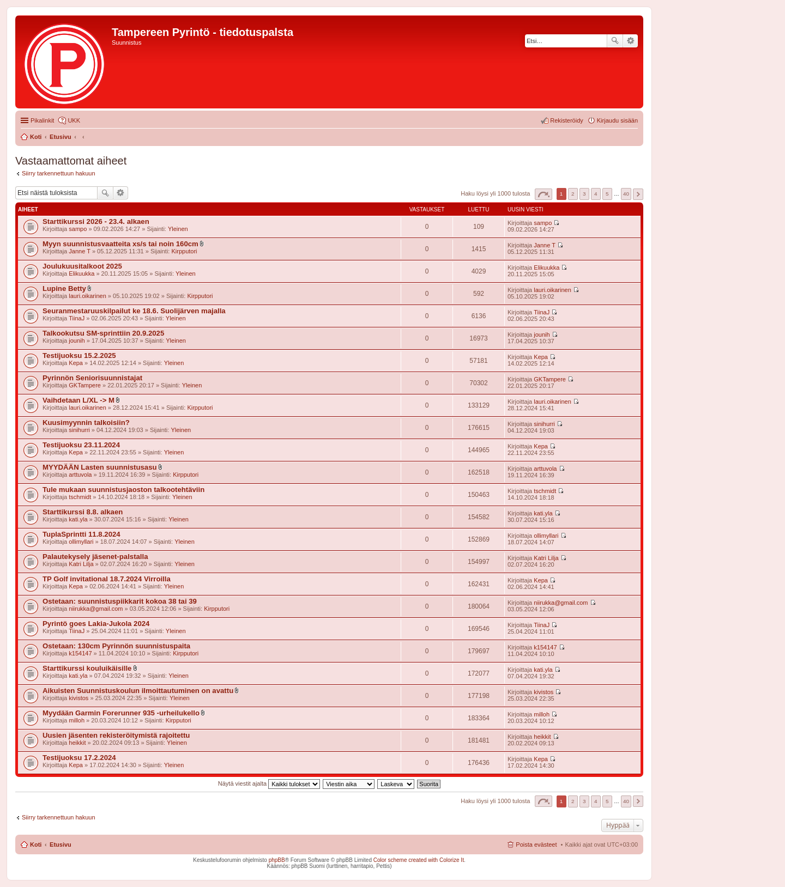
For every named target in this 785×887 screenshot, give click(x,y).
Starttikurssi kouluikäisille (87, 668)
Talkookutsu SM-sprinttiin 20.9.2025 (103, 333)
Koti (35, 844)
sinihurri (79, 430)
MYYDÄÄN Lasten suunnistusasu (100, 467)
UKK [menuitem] (74, 120)
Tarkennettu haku (630, 40)
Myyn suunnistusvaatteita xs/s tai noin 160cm (120, 244)
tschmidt (80, 497)
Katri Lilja (81, 564)
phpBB (277, 860)
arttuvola (80, 474)
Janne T (79, 251)
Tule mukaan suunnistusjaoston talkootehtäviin (123, 489)
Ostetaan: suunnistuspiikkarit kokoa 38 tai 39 (120, 601)
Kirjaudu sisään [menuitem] (617, 120)
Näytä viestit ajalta (269, 783)
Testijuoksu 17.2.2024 (79, 758)
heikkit (77, 742)
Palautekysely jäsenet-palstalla (95, 556)
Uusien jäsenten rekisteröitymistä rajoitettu (116, 735)
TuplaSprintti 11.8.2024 (81, 534)
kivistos (78, 698)
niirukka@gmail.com (96, 608)
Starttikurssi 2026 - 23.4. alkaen (96, 221)
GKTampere (85, 385)
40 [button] (626, 194)
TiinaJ (76, 318)
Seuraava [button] (638, 194)
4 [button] (595, 194)
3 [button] (584, 194)
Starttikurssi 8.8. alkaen (83, 512)
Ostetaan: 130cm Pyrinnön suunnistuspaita (116, 646)
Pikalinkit (42, 120)
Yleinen (178, 229)
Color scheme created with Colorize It (418, 860)
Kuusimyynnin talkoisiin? (86, 422)
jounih (76, 340)
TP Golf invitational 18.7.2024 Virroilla (107, 579)
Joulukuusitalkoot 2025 (82, 266)
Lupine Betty (64, 288)
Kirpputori (184, 251)
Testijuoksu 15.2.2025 (79, 355)
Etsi (615, 40)
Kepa (76, 363)
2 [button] (573, 194)
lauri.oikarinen (87, 296)
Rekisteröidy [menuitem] (566, 120)
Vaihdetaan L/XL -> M (78, 400)
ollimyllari (81, 541)
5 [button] (607, 194)
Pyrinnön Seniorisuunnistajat (92, 378)
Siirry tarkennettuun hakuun (58, 173)
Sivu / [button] (543, 194)
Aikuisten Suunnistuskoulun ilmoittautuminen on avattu (138, 690)
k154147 (80, 653)
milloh (76, 720)
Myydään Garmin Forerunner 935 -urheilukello (121, 713)
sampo (78, 229)
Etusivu (60, 844)
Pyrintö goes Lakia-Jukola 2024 (96, 623)
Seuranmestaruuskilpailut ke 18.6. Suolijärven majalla (134, 311)
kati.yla (78, 519)
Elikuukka (81, 273)
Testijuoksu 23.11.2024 (81, 445)
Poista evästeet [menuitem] (536, 844)
